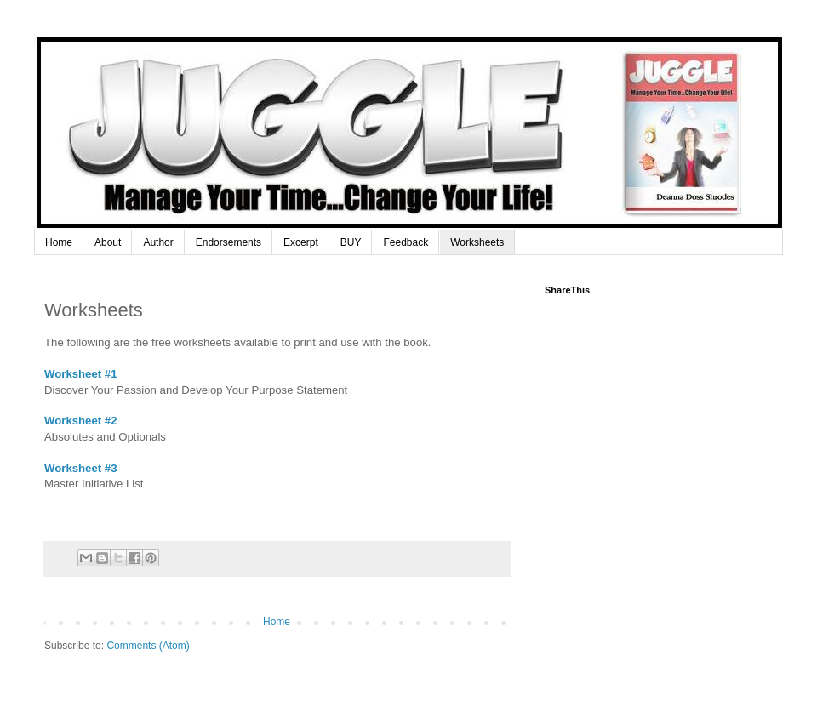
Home (58, 242)
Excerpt (300, 242)
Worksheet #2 (82, 420)
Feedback (405, 242)
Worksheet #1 (80, 373)
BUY (351, 242)
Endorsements (228, 242)
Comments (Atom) (147, 646)
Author (158, 242)
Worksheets (477, 242)
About (107, 242)
